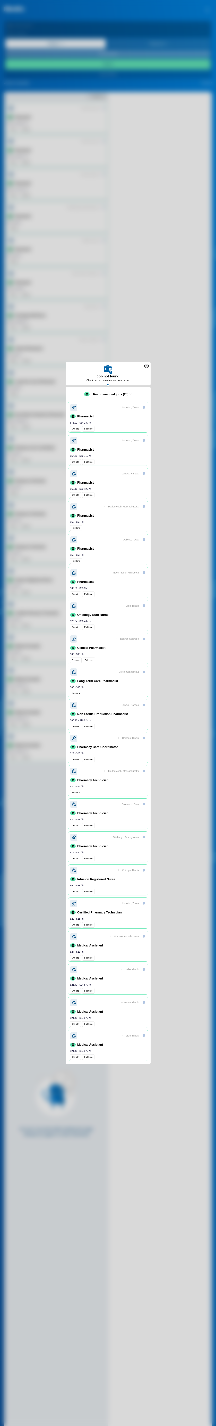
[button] (108, 417)
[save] (144, 407)
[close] (146, 366)
